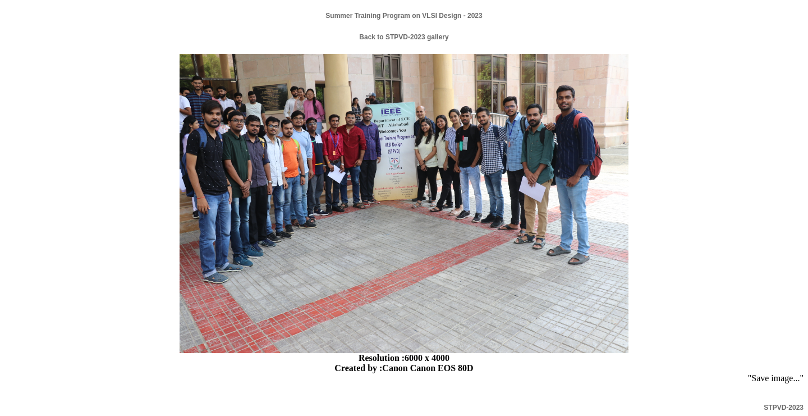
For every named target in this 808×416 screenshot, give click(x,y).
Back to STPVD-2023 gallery (403, 37)
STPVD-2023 (784, 408)
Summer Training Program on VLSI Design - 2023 (403, 16)
